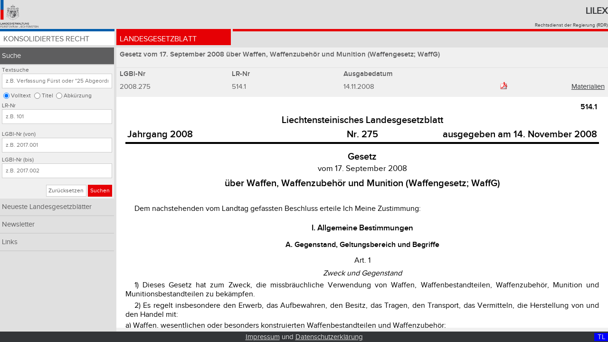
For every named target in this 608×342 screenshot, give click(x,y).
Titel (47, 95)
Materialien (588, 87)
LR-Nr (9, 105)
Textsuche (15, 70)
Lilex (597, 11)
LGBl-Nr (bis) (18, 159)
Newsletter (18, 224)
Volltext (21, 95)
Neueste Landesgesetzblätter (47, 207)
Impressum (263, 337)
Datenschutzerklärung (329, 337)
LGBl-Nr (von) (19, 134)
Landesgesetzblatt (158, 39)
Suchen (100, 190)
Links (10, 242)
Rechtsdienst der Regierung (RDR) (571, 25)
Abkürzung (78, 95)
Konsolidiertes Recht (46, 39)
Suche (11, 56)
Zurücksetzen (66, 190)
